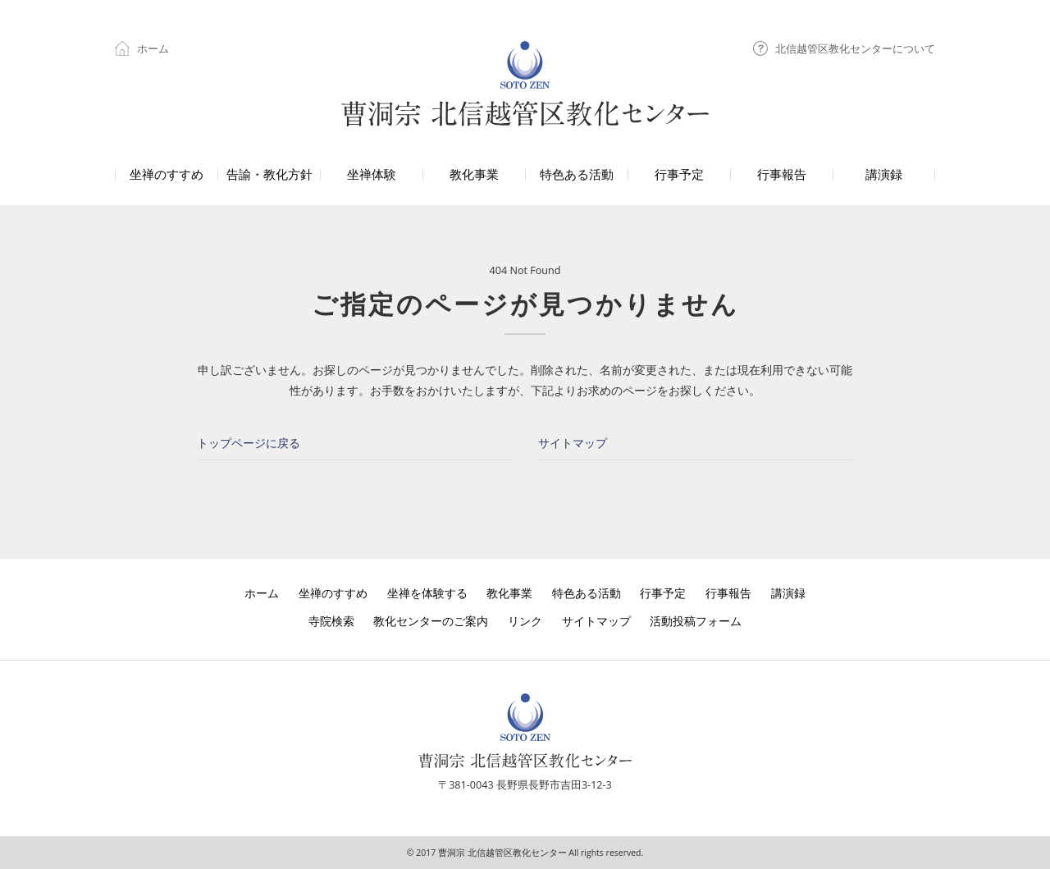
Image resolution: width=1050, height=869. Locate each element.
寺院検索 (331, 621)
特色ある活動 (586, 593)
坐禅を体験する (427, 593)
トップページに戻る (248, 443)
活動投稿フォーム (696, 621)
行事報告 (728, 593)
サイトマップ (572, 443)
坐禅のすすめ (333, 593)
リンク (525, 621)
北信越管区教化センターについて (844, 48)
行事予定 (663, 593)
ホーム (142, 48)
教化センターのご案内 (430, 621)
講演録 (788, 593)
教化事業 (509, 593)
